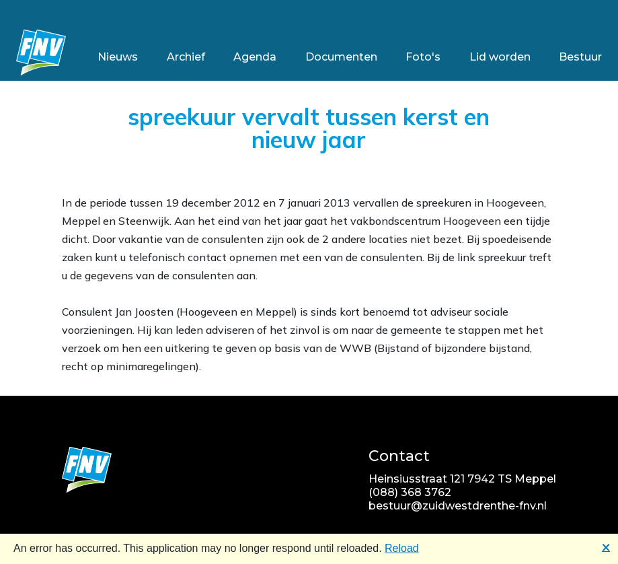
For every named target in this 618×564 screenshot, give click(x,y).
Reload (402, 548)
